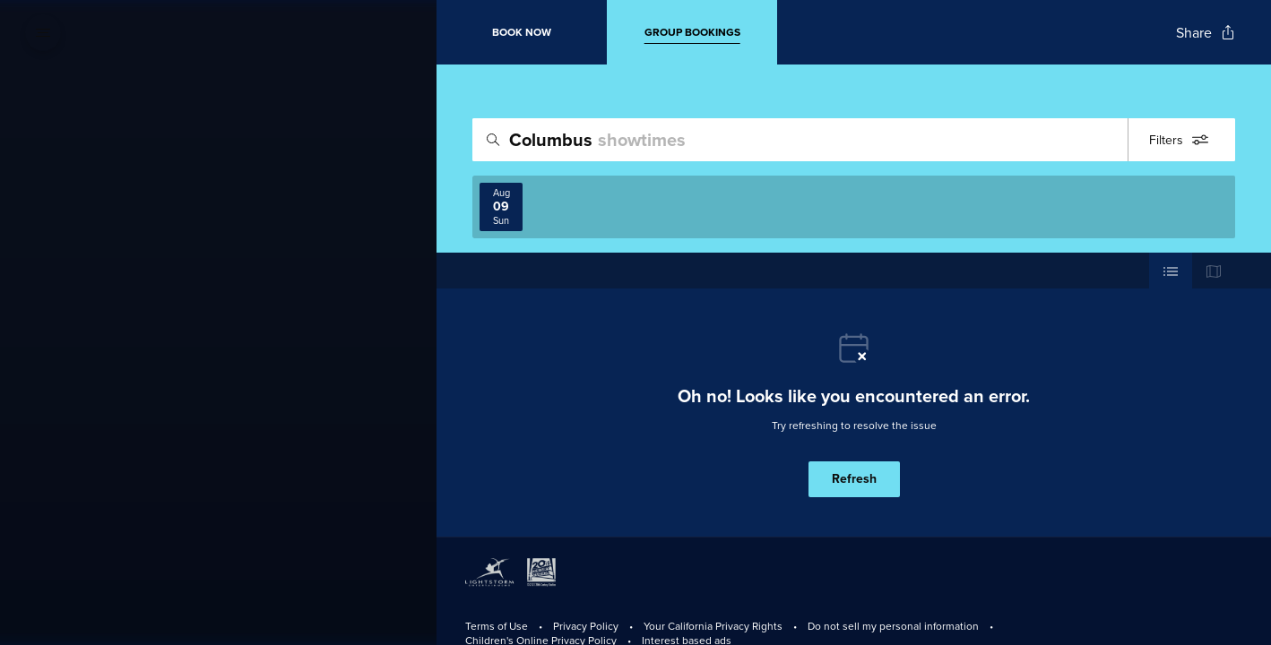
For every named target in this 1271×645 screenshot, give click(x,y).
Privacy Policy (585, 625)
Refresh (854, 478)
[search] (853, 139)
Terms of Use (496, 625)
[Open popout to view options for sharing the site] (1205, 32)
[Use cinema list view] (1170, 270)
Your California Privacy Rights (713, 625)
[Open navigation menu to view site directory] (43, 32)
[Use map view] (1213, 270)
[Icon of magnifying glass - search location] (493, 139)
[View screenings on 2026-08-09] (501, 207)
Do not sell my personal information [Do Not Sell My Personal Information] (893, 625)
